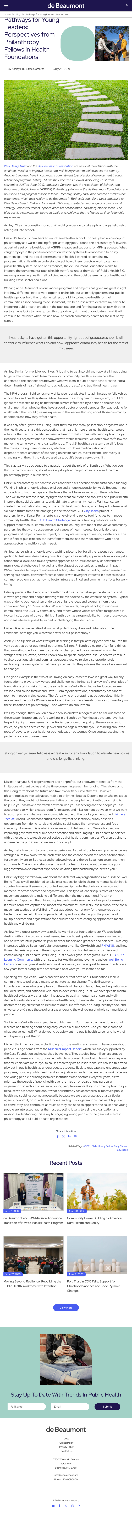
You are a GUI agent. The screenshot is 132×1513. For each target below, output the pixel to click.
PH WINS (107, 945)
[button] (127, 5)
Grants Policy (66, 1442)
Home (7, 14)
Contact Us (66, 1451)
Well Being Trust (15, 166)
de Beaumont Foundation (55, 166)
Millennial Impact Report (64, 1049)
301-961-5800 (70, 1479)
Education (122, 1149)
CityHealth (91, 511)
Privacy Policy (66, 1446)
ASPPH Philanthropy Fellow (98, 1146)
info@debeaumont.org (66, 1474)
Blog (18, 14)
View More (66, 1308)
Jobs (66, 1438)
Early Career (120, 1146)
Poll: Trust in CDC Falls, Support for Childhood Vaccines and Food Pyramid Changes (93, 1286)
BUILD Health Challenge (53, 520)
